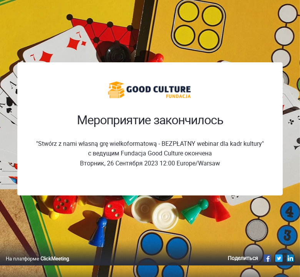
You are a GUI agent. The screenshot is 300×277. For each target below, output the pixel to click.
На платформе (37, 258)
